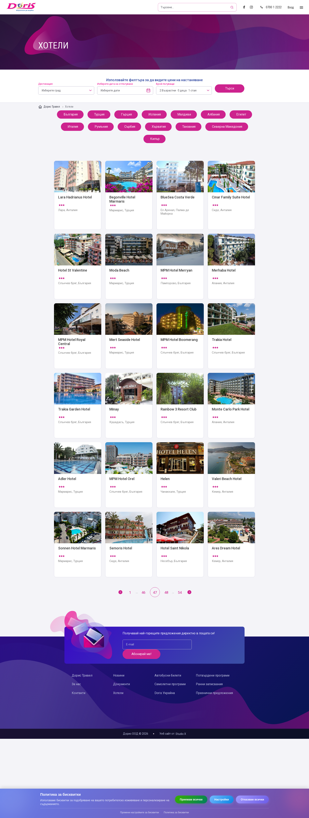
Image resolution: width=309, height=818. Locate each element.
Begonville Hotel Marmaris (128, 195)
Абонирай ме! (212, 645)
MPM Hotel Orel (128, 475)
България (70, 114)
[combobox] (66, 90)
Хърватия (158, 126)
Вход (291, 7)
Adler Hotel (77, 475)
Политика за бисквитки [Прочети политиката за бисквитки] (176, 812)
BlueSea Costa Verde (180, 195)
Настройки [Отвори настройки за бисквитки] (221, 799)
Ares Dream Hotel (231, 545)
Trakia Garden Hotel (77, 405)
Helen (180, 475)
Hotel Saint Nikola (180, 545)
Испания (154, 114)
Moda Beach (128, 266)
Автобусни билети (167, 666)
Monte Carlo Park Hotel (231, 405)
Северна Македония (226, 126)
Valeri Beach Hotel (231, 475)
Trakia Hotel (231, 336)
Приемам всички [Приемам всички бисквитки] (191, 799)
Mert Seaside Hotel (128, 336)
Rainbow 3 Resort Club (180, 405)
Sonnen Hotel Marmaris (77, 545)
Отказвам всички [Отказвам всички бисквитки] (252, 799)
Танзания (188, 126)
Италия (73, 126)
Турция (99, 114)
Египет (242, 114)
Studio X (181, 734)
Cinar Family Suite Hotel (231, 195)
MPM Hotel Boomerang (180, 336)
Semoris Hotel (128, 545)
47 (155, 593)
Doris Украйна (164, 683)
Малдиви (184, 114)
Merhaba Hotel (231, 266)
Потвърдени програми (212, 666)
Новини (118, 666)
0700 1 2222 (271, 7)
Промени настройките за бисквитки (139, 812)
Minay (128, 405)
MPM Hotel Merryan (180, 266)
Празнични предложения (214, 683)
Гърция (126, 114)
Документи (121, 675)
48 (166, 593)
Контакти (78, 683)
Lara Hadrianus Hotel (77, 195)
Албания (213, 114)
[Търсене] (232, 7)
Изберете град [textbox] (51, 90)
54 (180, 593)
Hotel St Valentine (77, 266)
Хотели (118, 683)
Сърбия (130, 126)
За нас (76, 675)
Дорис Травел (49, 107)
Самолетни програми (170, 675)
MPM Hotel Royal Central (77, 336)
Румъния (101, 126)
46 (143, 593)
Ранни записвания (209, 675)
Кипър (155, 139)
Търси (229, 88)
